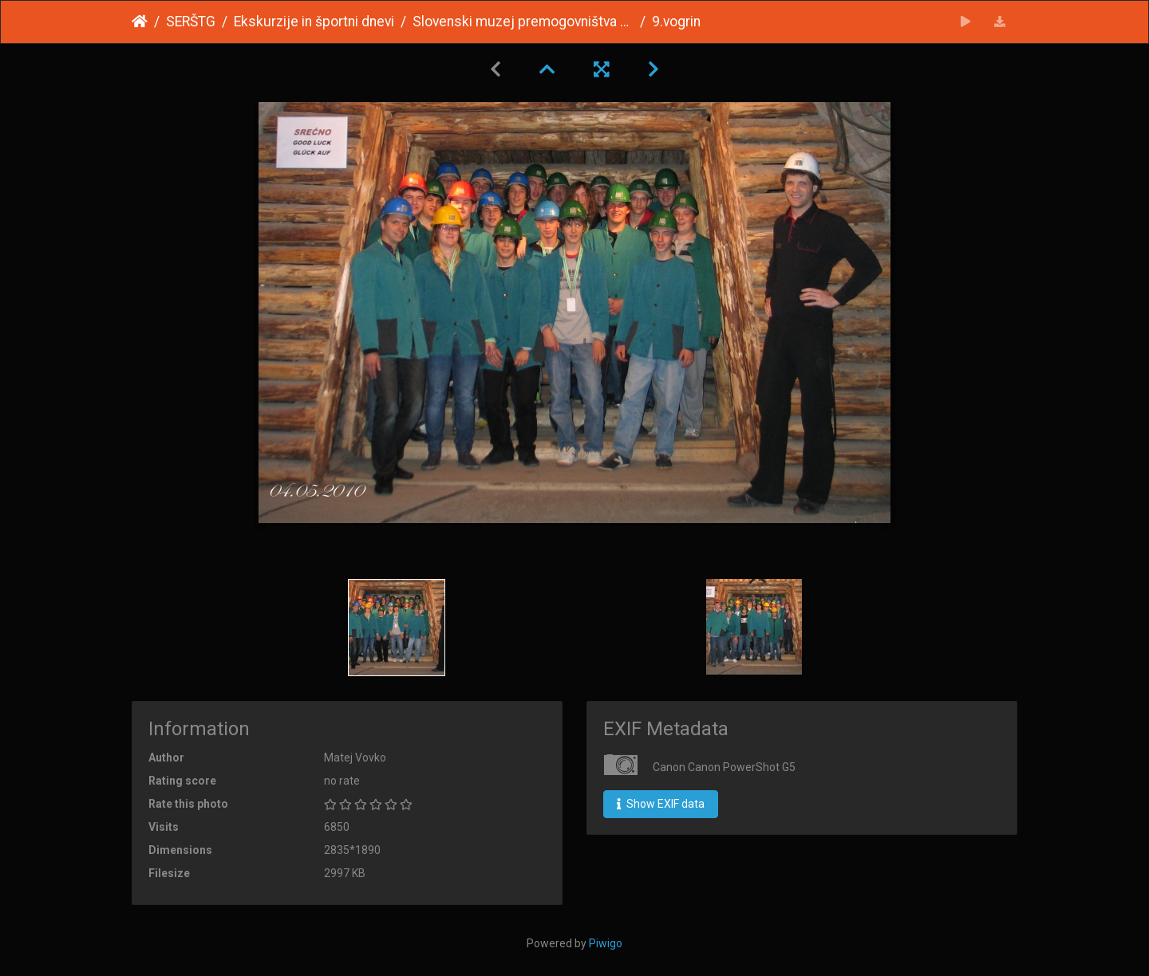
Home (140, 21)
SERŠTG (190, 22)
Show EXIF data (661, 803)
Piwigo (605, 943)
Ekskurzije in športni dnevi (314, 22)
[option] (396, 627)
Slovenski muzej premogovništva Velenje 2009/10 (523, 22)
